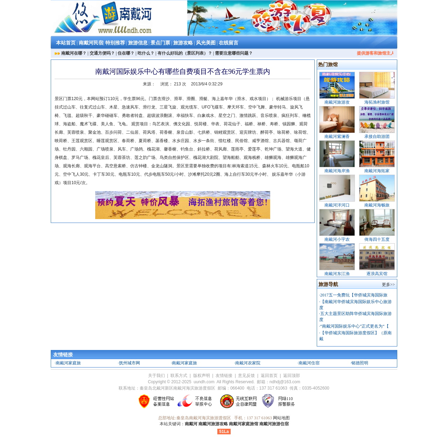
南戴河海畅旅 (377, 205)
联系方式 (178, 375)
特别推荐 (115, 43)
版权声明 (201, 375)
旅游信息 (138, 43)
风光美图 (206, 43)
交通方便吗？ (102, 53)
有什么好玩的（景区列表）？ (185, 53)
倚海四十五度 (377, 239)
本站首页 (66, 43)
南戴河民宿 (91, 43)
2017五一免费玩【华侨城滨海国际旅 (353, 295)
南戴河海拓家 (377, 170)
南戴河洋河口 (337, 205)
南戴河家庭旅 (68, 362)
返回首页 (269, 375)
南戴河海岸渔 (337, 170)
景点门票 (160, 43)
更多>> (388, 284)
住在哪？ (126, 53)
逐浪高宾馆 (376, 273)
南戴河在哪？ (73, 53)
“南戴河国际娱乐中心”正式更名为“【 (354, 326)
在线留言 (228, 43)
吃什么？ (146, 53)
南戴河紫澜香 (337, 136)
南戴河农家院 (247, 362)
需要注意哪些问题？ (234, 53)
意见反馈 (246, 375)
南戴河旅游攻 (337, 102)
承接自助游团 (377, 136)
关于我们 (156, 375)
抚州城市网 (129, 362)
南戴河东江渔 (337, 273)
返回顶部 (291, 375)
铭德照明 (359, 362)
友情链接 (224, 375)
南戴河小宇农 (337, 239)
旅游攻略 (183, 43)
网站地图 (281, 417)
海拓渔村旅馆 (377, 102)
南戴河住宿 (309, 362)
